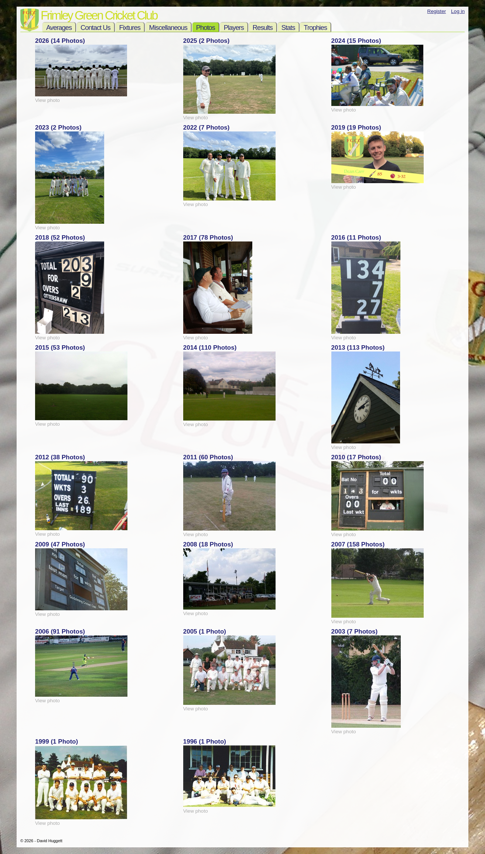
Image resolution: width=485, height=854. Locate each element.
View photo (47, 100)
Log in (458, 11)
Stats (288, 27)
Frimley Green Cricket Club (99, 15)
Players (234, 27)
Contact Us (95, 27)
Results (263, 27)
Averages (59, 27)
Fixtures (129, 27)
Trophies (315, 27)
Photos (205, 27)
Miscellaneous (168, 27)
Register (436, 11)
